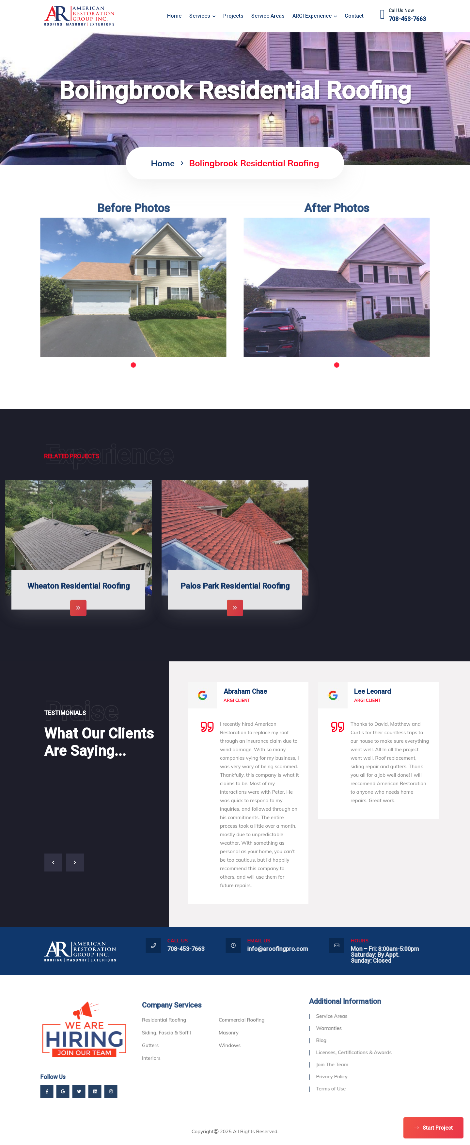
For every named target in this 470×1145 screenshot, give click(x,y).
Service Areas (268, 16)
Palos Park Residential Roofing (235, 606)
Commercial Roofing (241, 1040)
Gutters (150, 1066)
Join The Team (353, 1064)
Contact (354, 16)
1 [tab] (113, 365)
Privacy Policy (352, 1076)
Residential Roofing (164, 1040)
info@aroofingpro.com (298, 948)
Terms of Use (351, 1089)
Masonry (229, 1053)
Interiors (151, 1078)
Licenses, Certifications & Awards (374, 1052)
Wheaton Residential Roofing (78, 606)
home (174, 16)
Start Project (433, 1128)
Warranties (349, 1028)
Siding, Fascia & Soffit (166, 1053)
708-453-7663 (407, 18)
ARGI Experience (314, 16)
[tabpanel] (113, 287)
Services (202, 16)
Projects (233, 16)
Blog (342, 1040)
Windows (230, 1066)
